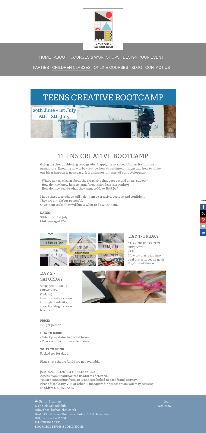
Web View (164, 406)
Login (167, 401)
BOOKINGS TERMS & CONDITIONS (59, 427)
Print (41, 401)
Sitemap (55, 401)
